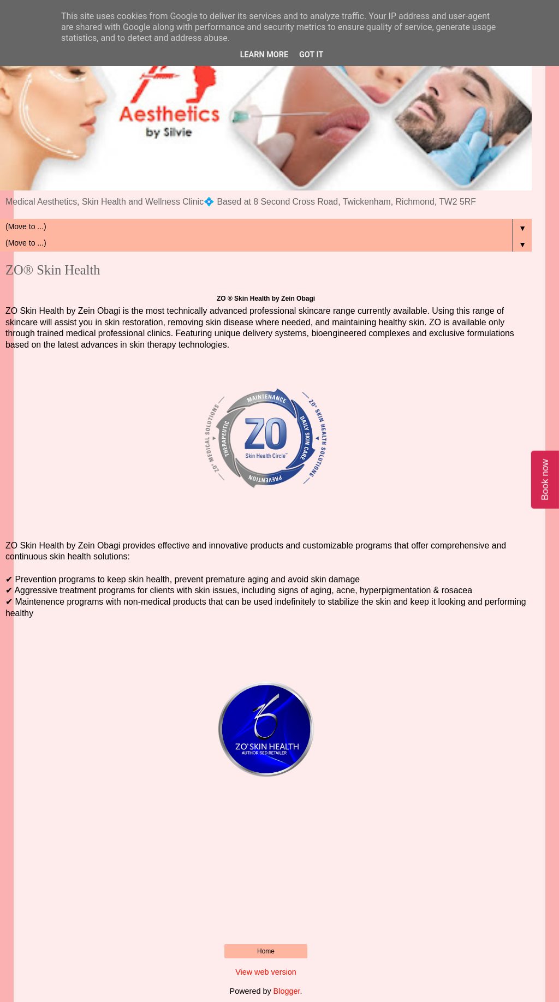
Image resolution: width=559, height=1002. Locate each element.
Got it (311, 54)
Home (266, 951)
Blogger (286, 991)
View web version (265, 972)
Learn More (264, 54)
